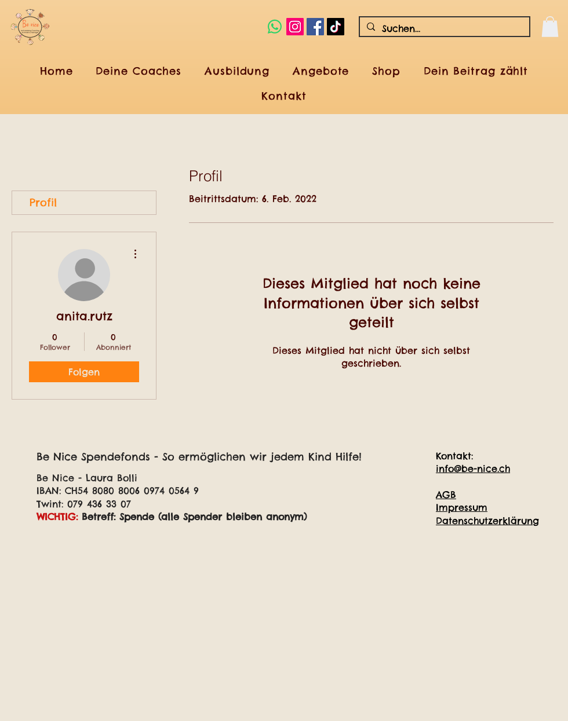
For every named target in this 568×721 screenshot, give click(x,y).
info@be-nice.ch (473, 468)
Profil (43, 202)
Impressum (461, 507)
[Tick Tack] (335, 26)
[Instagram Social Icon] (295, 26)
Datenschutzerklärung (487, 520)
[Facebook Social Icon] (315, 26)
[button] (550, 26)
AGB (446, 494)
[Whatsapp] (274, 26)
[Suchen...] (443, 28)
